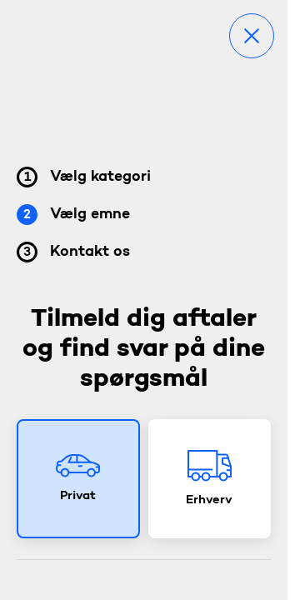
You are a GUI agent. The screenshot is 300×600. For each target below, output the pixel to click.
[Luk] (251, 35)
